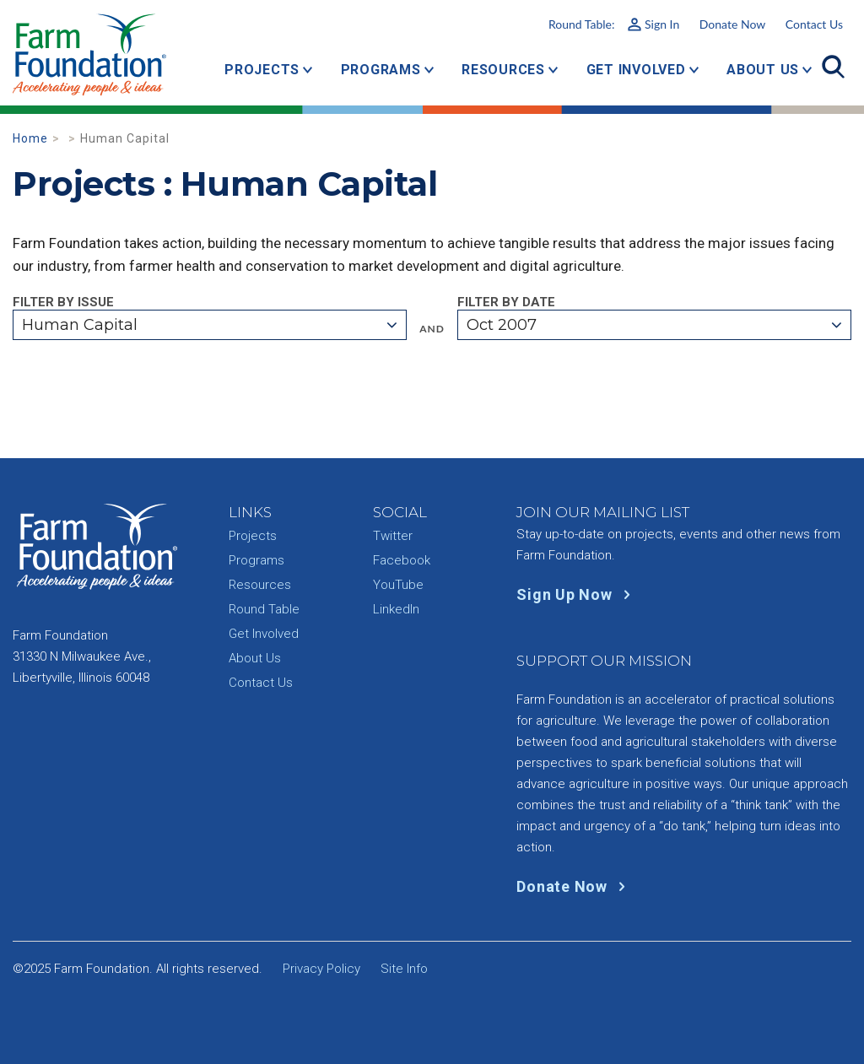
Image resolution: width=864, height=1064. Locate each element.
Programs (381, 70)
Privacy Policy (321, 968)
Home (30, 138)
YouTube (398, 584)
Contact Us (814, 24)
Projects (262, 70)
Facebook (401, 560)
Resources (503, 70)
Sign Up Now (576, 594)
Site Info (404, 968)
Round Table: (613, 24)
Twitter (393, 535)
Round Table (264, 609)
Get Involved (636, 70)
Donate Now (732, 24)
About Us (762, 70)
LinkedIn (396, 609)
